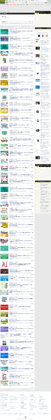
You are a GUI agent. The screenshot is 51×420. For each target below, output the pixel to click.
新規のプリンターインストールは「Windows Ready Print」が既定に (45, 184)
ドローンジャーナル (4, 402)
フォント (41, 4)
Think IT (2, 396)
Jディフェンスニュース (34, 397)
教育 (10, 23)
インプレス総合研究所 (4, 399)
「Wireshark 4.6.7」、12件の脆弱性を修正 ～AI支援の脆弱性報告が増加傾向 (45, 73)
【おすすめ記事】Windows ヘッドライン (44, 181)
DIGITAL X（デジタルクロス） (14, 402)
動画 (38, 4)
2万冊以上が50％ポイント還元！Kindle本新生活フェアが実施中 (21, 75)
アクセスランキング (41, 11)
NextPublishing (12, 408)
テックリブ (31, 408)
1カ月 (49, 13)
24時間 (41, 13)
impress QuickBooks (42, 399)
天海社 (41, 396)
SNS (35, 4)
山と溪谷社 (22, 402)
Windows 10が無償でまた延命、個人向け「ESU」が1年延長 (45, 188)
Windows (13, 23)
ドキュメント (31, 4)
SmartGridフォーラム (13, 396)
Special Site (40, 28)
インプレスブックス (13, 406)
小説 (20, 23)
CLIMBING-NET (24, 405)
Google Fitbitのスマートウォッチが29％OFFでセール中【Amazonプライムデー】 (45, 114)
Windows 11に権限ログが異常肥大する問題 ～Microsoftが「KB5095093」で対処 (44, 87)
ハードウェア (29, 23)
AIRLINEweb (32, 396)
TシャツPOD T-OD (24, 399)
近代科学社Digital (24, 408)
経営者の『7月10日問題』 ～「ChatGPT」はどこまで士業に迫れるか (45, 57)
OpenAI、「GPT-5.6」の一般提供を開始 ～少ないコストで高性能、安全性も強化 (45, 157)
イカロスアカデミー (33, 402)
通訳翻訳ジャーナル (33, 399)
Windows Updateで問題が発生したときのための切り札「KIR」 (45, 202)
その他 (26, 23)
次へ (32, 27)
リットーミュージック (25, 396)
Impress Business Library (13, 399)
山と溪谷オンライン (24, 403)
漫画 (18, 23)
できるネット (3, 408)
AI (32, 23)
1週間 (45, 13)
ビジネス (23, 23)
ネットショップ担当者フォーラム (15, 397)
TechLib (32, 409)
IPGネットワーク (41, 403)
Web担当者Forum (3, 397)
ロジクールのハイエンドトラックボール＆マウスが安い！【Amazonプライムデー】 (45, 133)
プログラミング (7, 23)
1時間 (37, 13)
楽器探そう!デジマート (25, 397)
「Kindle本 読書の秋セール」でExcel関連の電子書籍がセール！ (21, 174)
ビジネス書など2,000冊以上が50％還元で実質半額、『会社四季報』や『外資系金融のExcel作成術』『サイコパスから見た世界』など (21, 90)
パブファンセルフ (42, 402)
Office (16, 23)
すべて (3, 23)
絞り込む (4, 16)
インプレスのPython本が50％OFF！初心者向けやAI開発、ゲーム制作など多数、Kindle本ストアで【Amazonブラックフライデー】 (21, 140)
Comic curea (41, 397)
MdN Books (32, 405)
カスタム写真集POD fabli (43, 406)
